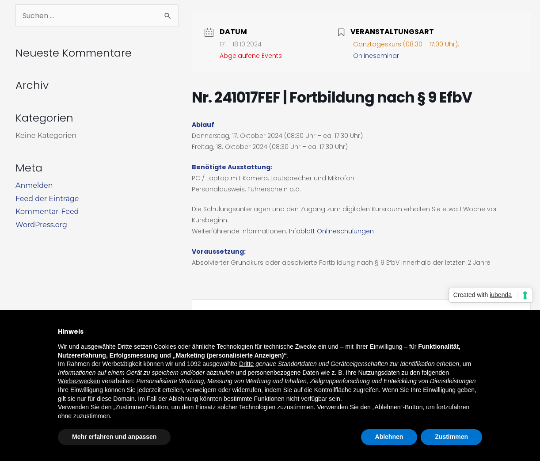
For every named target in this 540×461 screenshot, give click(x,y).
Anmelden (34, 185)
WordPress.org (41, 225)
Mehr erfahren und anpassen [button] (114, 436)
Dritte (246, 363)
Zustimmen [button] (451, 436)
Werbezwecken (79, 381)
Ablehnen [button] (389, 436)
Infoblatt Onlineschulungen (331, 231)
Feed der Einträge (47, 198)
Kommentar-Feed (47, 211)
